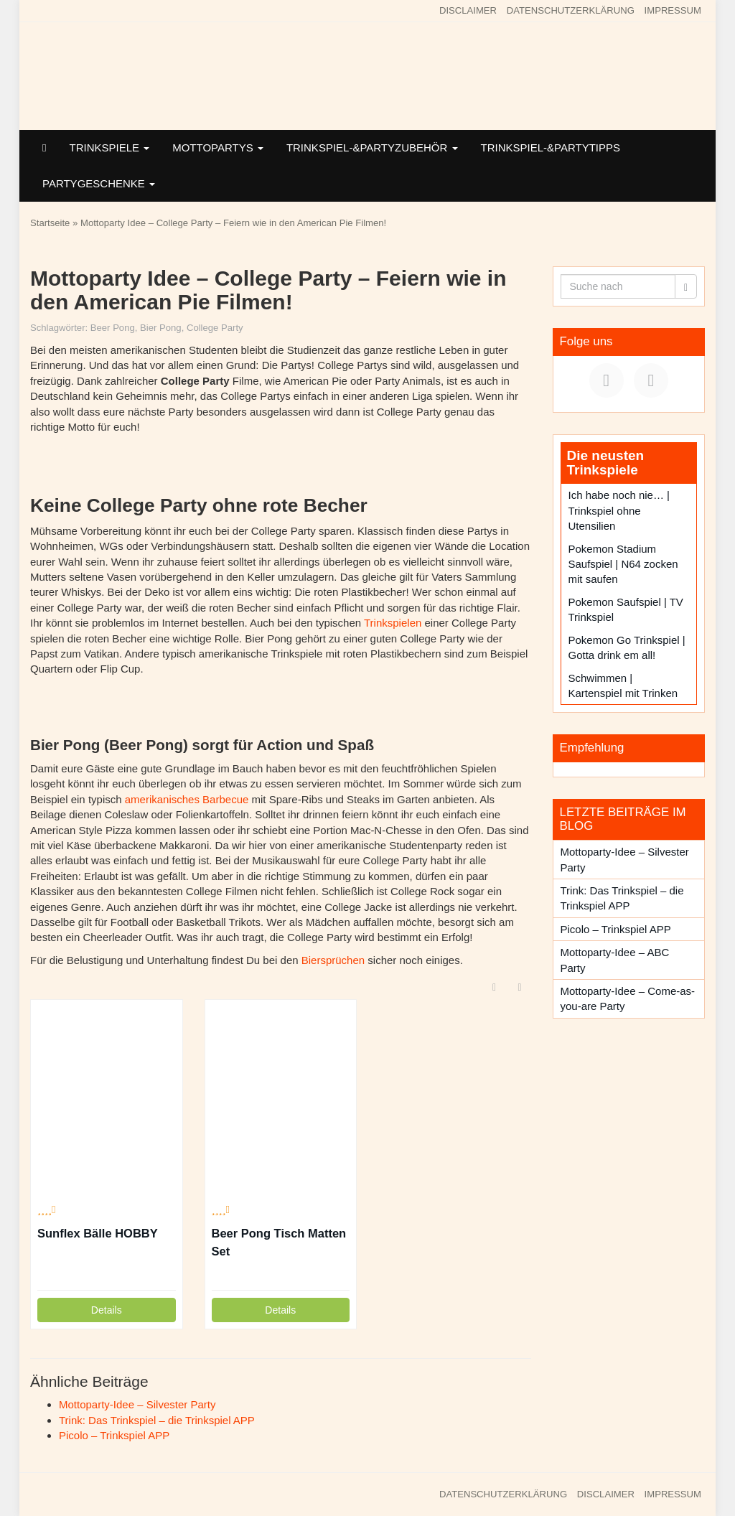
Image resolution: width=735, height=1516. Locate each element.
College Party (215, 327)
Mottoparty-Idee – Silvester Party (137, 1404)
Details (106, 1310)
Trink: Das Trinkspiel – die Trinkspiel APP (157, 1420)
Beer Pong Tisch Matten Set (279, 1242)
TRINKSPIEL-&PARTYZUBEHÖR (372, 147)
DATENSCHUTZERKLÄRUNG (571, 10)
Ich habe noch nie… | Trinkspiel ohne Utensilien (619, 510)
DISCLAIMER (468, 10)
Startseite (50, 222)
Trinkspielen (392, 623)
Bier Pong (161, 327)
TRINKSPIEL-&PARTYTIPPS (551, 147)
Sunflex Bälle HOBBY (97, 1233)
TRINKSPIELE (109, 147)
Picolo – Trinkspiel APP (114, 1435)
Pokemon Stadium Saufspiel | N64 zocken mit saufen (623, 564)
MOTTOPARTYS (217, 147)
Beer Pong (112, 327)
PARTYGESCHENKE (98, 183)
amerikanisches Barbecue (187, 799)
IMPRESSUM (673, 10)
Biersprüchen (333, 960)
